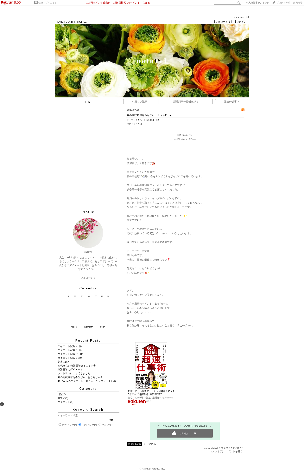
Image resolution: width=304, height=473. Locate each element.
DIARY (69, 21)
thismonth (88, 327)
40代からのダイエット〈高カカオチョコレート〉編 (87, 381)
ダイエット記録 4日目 (70, 346)
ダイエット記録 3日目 (70, 350)
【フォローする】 (223, 21)
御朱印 (61, 398)
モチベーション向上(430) (147, 120)
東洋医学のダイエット (70, 369)
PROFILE (81, 21)
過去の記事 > (231, 101)
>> (257, 2)
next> (102, 327)
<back (74, 327)
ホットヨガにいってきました (74, 373)
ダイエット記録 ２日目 (71, 354)
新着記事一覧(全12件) (185, 101)
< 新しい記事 (139, 101)
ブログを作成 (283, 2)
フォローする (88, 277)
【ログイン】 (241, 21)
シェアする (149, 444)
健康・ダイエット (47, 2)
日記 (60, 394)
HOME (60, 21)
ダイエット (64, 402)
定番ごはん (64, 361)
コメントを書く (234, 451)
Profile (88, 212)
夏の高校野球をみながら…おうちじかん (80, 377)
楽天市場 (297, 2)
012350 (239, 17)
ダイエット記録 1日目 (70, 357)
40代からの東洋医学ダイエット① (77, 365)
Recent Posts (88, 340)
